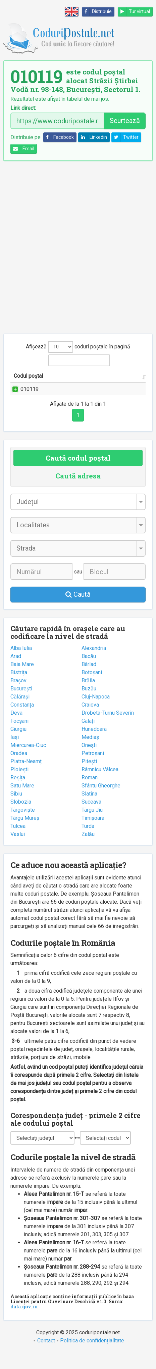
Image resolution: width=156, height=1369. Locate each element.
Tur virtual (134, 11)
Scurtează (125, 121)
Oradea (18, 769)
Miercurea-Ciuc (28, 761)
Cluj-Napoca (96, 713)
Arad (15, 672)
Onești (89, 761)
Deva (16, 729)
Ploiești (19, 785)
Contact (46, 1357)
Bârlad (89, 680)
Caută (78, 610)
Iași (14, 753)
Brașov (18, 696)
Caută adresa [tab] (78, 492)
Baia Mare (22, 680)
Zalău (88, 850)
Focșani (19, 737)
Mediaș (90, 753)
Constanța (22, 721)
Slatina (89, 810)
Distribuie (97, 11)
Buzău (89, 705)
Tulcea (17, 842)
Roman (90, 793)
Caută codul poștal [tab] (78, 474)
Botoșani (92, 688)
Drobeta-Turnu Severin (108, 729)
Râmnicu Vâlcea (100, 785)
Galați (88, 737)
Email (22, 148)
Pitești (89, 777)
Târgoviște (22, 826)
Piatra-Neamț (26, 777)
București (21, 705)
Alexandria (94, 664)
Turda (88, 842)
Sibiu (16, 810)
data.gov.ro (23, 1322)
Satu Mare (22, 802)
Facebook (59, 137)
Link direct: (23, 108)
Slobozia (20, 818)
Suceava (91, 818)
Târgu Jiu (92, 826)
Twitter (125, 137)
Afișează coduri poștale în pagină (78, 347)
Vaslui (17, 850)
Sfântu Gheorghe (101, 802)
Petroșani (93, 769)
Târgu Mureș (24, 834)
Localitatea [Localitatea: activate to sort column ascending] (125, 384)
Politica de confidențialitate (92, 1357)
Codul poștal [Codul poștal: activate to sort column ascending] (21, 380)
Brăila (88, 696)
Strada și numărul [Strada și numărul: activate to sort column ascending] (71, 384)
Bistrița (18, 688)
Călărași (20, 713)
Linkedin (93, 137)
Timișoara (93, 834)
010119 (29, 397)
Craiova (90, 721)
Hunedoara (94, 745)
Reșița (17, 793)
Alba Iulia (21, 664)
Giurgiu (18, 745)
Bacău (89, 672)
